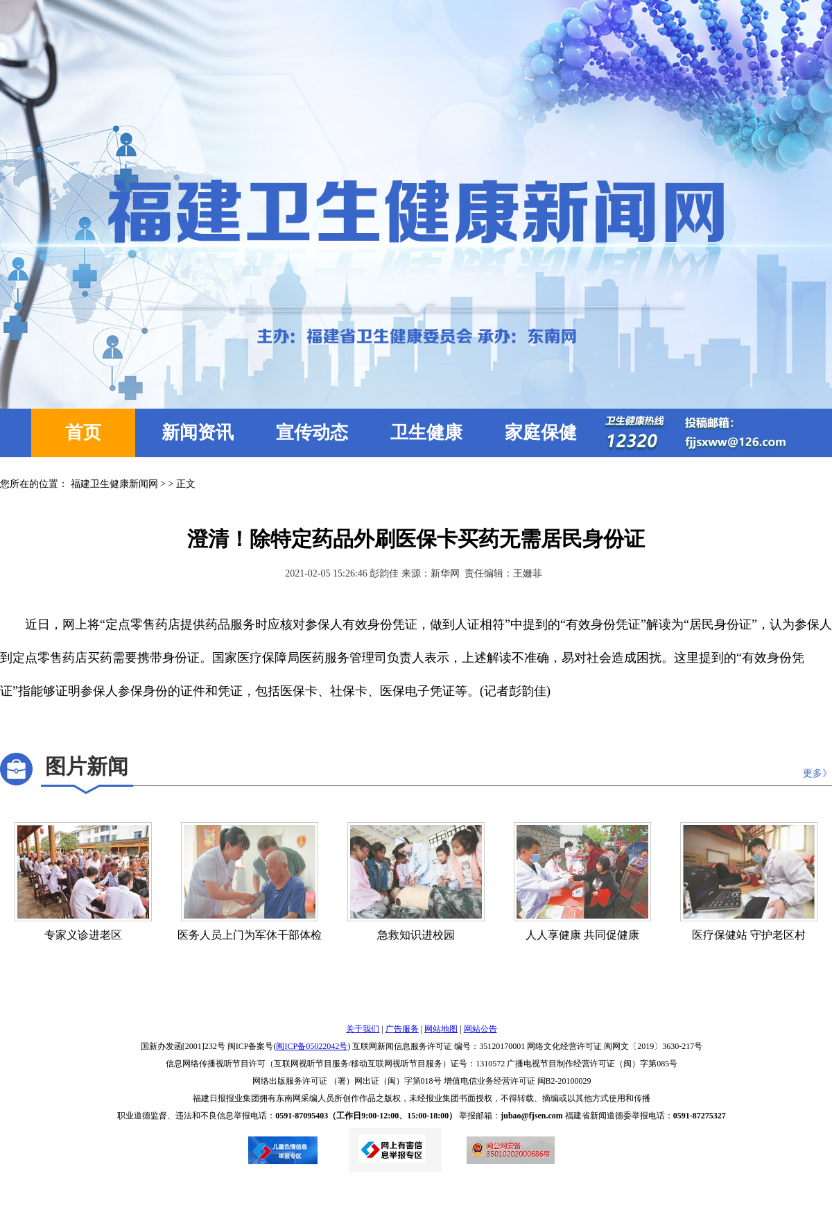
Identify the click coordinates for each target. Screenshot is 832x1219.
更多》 (817, 773)
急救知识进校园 (416, 935)
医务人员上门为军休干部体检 (249, 935)
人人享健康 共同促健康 (582, 935)
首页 (83, 433)
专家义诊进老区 (83, 935)
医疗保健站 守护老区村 (749, 935)
